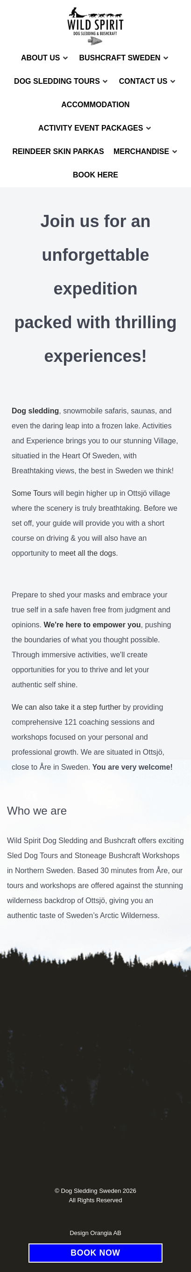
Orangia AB (105, 1232)
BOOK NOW (95, 1252)
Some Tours (31, 493)
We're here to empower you (92, 625)
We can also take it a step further (66, 707)
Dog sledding (35, 411)
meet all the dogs (87, 553)
